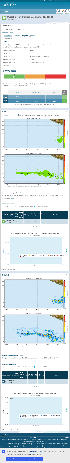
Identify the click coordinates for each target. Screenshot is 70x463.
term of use (44, 0)
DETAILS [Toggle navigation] (7, 25)
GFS (17, 35)
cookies (67, 437)
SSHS (12, 198)
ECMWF (32, 35)
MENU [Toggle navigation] (5, 11)
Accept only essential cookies (32, 459)
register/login (59, 0)
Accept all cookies (13, 459)
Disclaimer (33, 437)
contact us (51, 0)
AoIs (21, 193)
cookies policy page (35, 451)
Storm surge (36, 92)
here (25, 85)
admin (66, 0)
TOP (66, 113)
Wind (17, 92)
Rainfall (54, 92)
